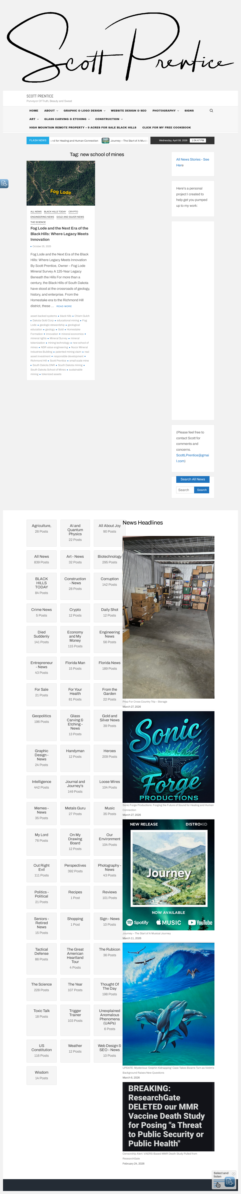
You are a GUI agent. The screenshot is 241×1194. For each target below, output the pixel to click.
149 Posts (75, 786)
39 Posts (110, 721)
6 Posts (110, 1020)
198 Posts (110, 989)
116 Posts (42, 1050)
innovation (52, 334)
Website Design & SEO (128, 110)
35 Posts (42, 813)
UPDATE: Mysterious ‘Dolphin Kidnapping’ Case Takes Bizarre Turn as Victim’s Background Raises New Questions (168, 1070)
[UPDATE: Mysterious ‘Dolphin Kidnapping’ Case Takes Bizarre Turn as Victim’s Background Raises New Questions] (168, 1004)
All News (36, 211)
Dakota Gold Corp (43, 320)
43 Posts (42, 668)
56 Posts (110, 637)
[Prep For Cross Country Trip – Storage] (168, 617)
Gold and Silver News (70, 217)
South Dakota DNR (44, 365)
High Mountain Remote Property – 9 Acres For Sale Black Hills (82, 127)
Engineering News (42, 217)
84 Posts (42, 586)
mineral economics (72, 334)
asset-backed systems (44, 316)
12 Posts (75, 842)
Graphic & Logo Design (83, 110)
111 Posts (42, 870)
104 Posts (110, 840)
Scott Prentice (40, 96)
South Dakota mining (70, 365)
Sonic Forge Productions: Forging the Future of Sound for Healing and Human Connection (55, 140)
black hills (65, 316)
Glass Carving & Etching (65, 119)
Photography (164, 110)
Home (33, 110)
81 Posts (75, 694)
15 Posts (42, 926)
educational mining (68, 320)
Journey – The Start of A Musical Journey (146, 140)
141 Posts (42, 637)
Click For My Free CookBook (166, 127)
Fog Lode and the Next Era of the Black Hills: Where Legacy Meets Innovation (59, 234)
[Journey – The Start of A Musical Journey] (168, 874)
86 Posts (42, 954)
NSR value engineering (54, 347)
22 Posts (75, 533)
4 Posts (75, 958)
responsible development (68, 356)
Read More (64, 306)
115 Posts (75, 639)
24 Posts (42, 758)
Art (32, 119)
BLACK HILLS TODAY (55, 211)
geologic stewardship (52, 325)
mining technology (58, 342)
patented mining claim (68, 351)
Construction (107, 119)
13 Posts (75, 725)
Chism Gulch (82, 316)
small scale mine (79, 360)
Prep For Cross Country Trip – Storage (145, 701)
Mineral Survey (58, 338)
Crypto (73, 211)
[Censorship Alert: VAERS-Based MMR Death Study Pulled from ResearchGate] (168, 1116)
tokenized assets (51, 374)
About (49, 110)
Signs (189, 110)
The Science (38, 222)
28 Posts (75, 584)
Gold (61, 329)
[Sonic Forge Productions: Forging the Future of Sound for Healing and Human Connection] (168, 757)
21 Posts (42, 897)
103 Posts (75, 1016)
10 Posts (110, 1050)
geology (50, 329)
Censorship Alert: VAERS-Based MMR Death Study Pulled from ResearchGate (160, 1156)
